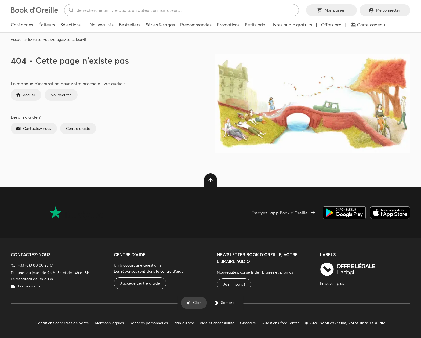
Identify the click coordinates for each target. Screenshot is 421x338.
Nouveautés (61, 95)
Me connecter (385, 10)
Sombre (224, 303)
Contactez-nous (34, 128)
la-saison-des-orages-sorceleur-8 (57, 39)
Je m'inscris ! (234, 284)
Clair (194, 303)
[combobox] (181, 10)
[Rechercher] (70, 10)
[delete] (210, 180)
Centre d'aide (78, 128)
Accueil (17, 39)
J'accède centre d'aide (140, 283)
